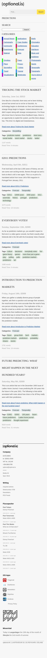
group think (18, 335)
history (15, 198)
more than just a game (31, 254)
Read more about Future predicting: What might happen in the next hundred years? (23, 404)
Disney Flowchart (8, 510)
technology (7, 201)
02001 (17, 415)
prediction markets (29, 257)
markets (35, 335)
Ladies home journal (26, 417)
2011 (40, 195)
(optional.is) (13, 4)
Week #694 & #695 (9, 518)
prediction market (13, 135)
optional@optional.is (9, 467)
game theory (7, 254)
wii (15, 260)
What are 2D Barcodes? (10, 527)
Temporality (26, 190)
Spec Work (6, 476)
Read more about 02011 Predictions (15, 186)
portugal (23, 198)
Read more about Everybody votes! (15, 243)
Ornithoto (8, 599)
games (17, 254)
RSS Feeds (6, 495)
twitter (37, 138)
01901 (9, 415)
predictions (27, 135)
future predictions (9, 417)
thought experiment (21, 420)
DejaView (8, 594)
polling (11, 257)
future (9, 335)
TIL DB (5, 546)
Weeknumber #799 (9, 490)
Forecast (16, 190)
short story (38, 135)
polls (18, 257)
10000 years (19, 195)
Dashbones (9, 585)
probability (34, 338)
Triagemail (8, 580)
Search (40, 12)
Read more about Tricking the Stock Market (18, 127)
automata (6, 198)
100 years (25, 415)
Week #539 (6, 552)
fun (41, 251)
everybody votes (31, 251)
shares (5, 341)
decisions (18, 251)
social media (7, 138)
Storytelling (17, 131)
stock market (19, 138)
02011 (9, 195)
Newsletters (6, 492)
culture (9, 251)
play (4, 257)
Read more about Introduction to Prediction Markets (21, 327)
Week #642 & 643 (8, 558)
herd (27, 335)
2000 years (31, 195)
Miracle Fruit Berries (9, 533)
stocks (29, 138)
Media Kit (6, 473)
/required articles (8, 487)
